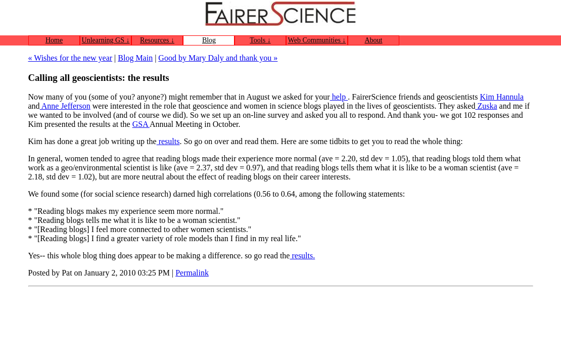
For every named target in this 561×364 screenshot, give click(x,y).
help (339, 97)
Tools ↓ (260, 40)
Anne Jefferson (65, 106)
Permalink (192, 272)
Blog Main (135, 58)
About (374, 40)
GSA (141, 124)
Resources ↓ (157, 40)
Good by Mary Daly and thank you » (217, 58)
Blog (209, 40)
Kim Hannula (502, 97)
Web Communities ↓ (317, 40)
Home (54, 40)
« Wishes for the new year (70, 58)
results (168, 141)
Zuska (486, 106)
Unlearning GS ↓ (106, 40)
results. (302, 255)
